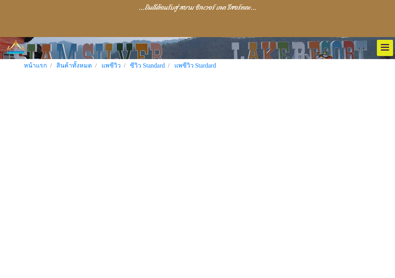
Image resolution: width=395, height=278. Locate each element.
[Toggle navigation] (384, 47)
